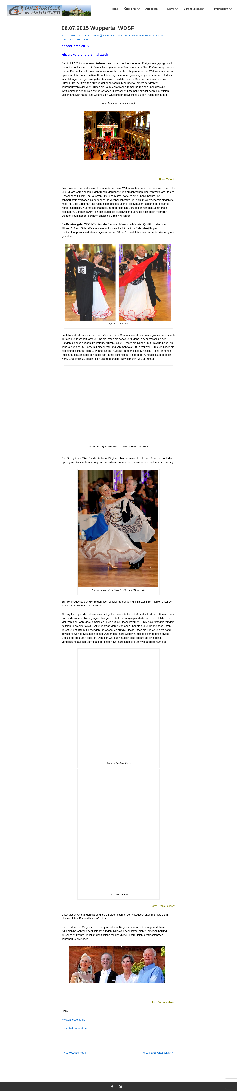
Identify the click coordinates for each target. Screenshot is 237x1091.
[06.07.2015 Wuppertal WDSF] (108, 36)
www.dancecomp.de (73, 1019)
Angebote (153, 8)
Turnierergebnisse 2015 (75, 40)
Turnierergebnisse (152, 36)
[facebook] (112, 1086)
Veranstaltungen (196, 8)
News (173, 8)
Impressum (223, 8)
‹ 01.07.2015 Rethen (76, 1052)
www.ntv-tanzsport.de (74, 1028)
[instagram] (121, 1086)
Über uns (132, 8)
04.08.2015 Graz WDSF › (158, 1052)
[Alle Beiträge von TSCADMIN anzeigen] (68, 36)
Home (114, 8)
